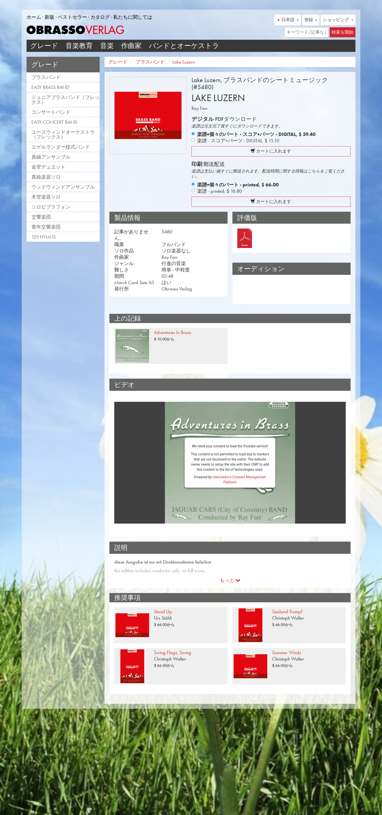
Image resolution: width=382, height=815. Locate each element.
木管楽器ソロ (46, 197)
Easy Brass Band (50, 87)
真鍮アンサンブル (50, 157)
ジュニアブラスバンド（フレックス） (65, 99)
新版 (49, 17)
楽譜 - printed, (219, 191)
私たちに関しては (132, 17)
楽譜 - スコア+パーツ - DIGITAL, (238, 141)
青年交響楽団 (46, 227)
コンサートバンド (50, 112)
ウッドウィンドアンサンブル (63, 187)
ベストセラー (72, 17)
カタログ (100, 17)
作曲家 (131, 46)
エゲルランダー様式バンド (60, 147)
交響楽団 (41, 217)
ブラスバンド (46, 77)
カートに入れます (271, 151)
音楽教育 (79, 46)
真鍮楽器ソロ (46, 177)
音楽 (107, 46)
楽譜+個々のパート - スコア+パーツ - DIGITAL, (256, 134)
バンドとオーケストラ (184, 46)
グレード (44, 46)
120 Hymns (43, 237)
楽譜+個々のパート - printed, (238, 185)
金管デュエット (48, 167)
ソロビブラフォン (50, 207)
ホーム (34, 17)
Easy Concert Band (54, 122)
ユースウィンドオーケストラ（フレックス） (63, 134)
